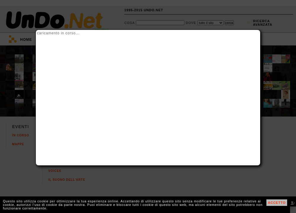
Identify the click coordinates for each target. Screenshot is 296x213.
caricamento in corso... (58, 33)
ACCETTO (277, 202)
